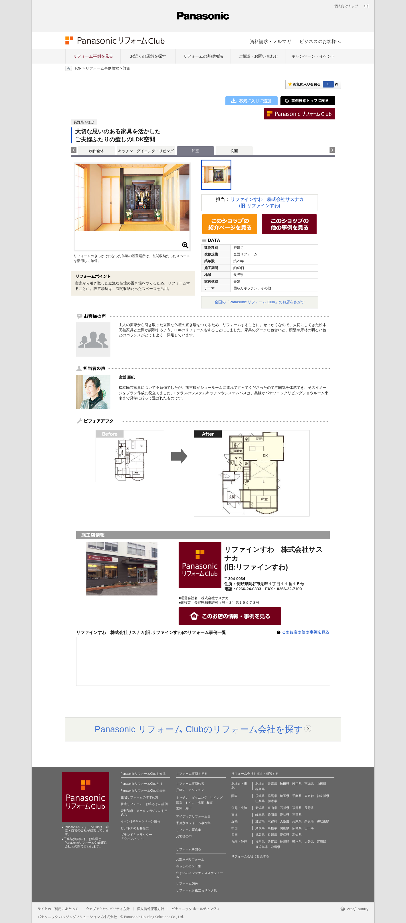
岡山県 (284, 828)
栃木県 (272, 801)
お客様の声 (184, 836)
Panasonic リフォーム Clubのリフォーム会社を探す (199, 729)
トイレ (190, 802)
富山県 (272, 808)
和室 (210, 802)
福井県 (297, 808)
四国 (234, 834)
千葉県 (297, 796)
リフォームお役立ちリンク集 (196, 890)
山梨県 (260, 801)
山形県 (321, 783)
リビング (216, 797)
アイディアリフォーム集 (193, 816)
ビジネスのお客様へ (320, 41)
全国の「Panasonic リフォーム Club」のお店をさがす (260, 302)
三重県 (297, 814)
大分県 (309, 841)
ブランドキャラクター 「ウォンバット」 (136, 836)
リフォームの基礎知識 (203, 56)
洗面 (234, 151)
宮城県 (309, 783)
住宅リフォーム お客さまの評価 (144, 804)
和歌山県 (323, 821)
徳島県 (260, 834)
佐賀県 (272, 841)
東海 (234, 814)
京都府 (272, 821)
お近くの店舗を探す (148, 56)
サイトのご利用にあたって (58, 908)
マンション (196, 790)
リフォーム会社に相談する (250, 856)
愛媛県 (284, 834)
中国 (234, 828)
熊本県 (297, 841)
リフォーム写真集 (188, 829)
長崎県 (284, 841)
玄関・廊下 (184, 808)
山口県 (309, 828)
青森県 (272, 783)
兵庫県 (297, 821)
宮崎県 (321, 841)
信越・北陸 (239, 808)
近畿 (234, 821)
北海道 (260, 783)
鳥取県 (260, 828)
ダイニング (199, 797)
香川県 (272, 834)
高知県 (297, 834)
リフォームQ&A (187, 883)
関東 (234, 796)
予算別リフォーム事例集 (193, 823)
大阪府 (284, 821)
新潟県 (260, 808)
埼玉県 (284, 796)
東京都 (309, 796)
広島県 (297, 828)
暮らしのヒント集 (188, 866)
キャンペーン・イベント (313, 56)
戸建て (180, 790)
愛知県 (284, 814)
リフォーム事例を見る (93, 56)
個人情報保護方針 (150, 908)
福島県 (260, 789)
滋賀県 (260, 821)
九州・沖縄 (239, 841)
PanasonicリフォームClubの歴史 (143, 790)
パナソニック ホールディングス (195, 908)
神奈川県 (323, 796)
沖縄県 (275, 847)
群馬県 (272, 796)
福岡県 (260, 841)
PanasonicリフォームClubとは (142, 783)
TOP (77, 68)
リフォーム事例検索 (102, 68)
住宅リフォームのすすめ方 (139, 797)
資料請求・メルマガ (270, 41)
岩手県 (297, 783)
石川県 (284, 808)
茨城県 (260, 796)
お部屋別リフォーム (190, 859)
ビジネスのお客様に (135, 828)
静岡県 (272, 814)
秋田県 (284, 783)
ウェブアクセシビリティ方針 (108, 908)
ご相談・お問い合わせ (258, 56)
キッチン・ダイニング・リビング (146, 151)
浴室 (179, 802)
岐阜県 (260, 814)
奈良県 (309, 821)
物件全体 (96, 151)
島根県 (272, 828)
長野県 (309, 808)
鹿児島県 (261, 847)
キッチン (182, 797)
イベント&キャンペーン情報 (140, 821)
